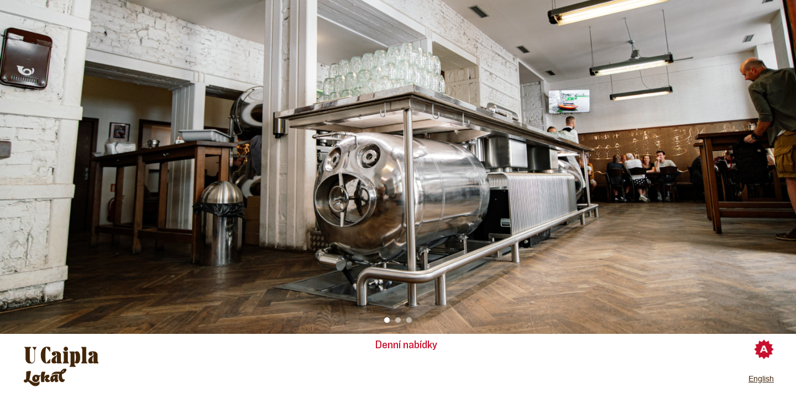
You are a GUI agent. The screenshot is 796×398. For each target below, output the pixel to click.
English (761, 378)
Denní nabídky (406, 344)
